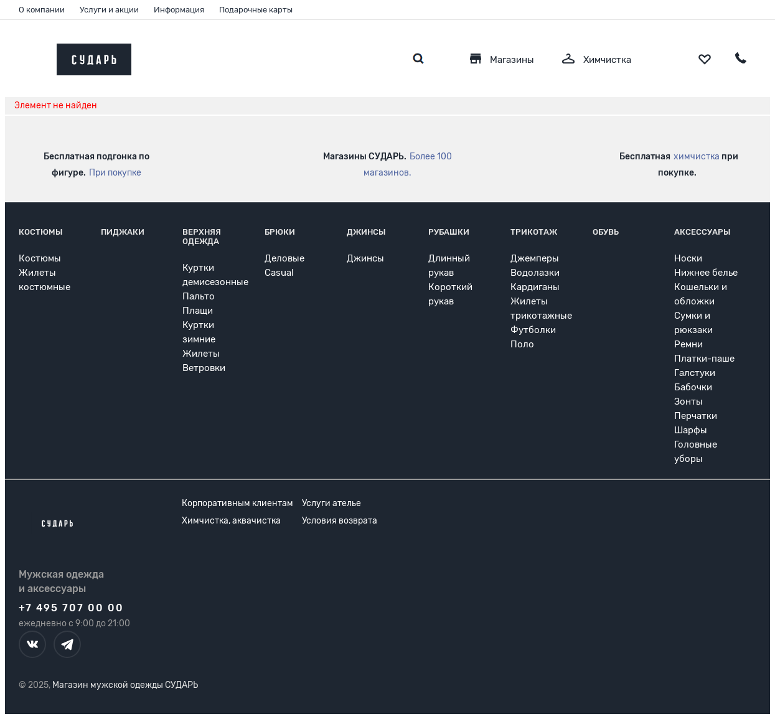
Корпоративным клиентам (237, 503)
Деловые (284, 258)
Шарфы (690, 430)
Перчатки (695, 415)
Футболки (533, 330)
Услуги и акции (109, 9)
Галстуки (694, 372)
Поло (522, 344)
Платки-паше (704, 358)
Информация (179, 9)
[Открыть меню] (33, 56)
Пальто (198, 296)
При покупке (115, 172)
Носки (688, 258)
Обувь (606, 232)
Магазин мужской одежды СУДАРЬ (125, 685)
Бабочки (693, 387)
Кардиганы (535, 287)
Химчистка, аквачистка (231, 520)
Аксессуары (702, 232)
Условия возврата (339, 520)
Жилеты (201, 353)
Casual (279, 272)
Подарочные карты (256, 9)
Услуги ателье (331, 503)
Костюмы (41, 232)
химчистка (697, 156)
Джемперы (534, 258)
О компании (42, 9)
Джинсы (366, 232)
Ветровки (203, 368)
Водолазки (535, 272)
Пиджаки (122, 232)
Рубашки (448, 232)
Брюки (280, 232)
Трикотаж (533, 232)
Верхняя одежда (201, 236)
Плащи (197, 310)
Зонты (688, 401)
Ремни (688, 344)
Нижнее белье (706, 272)
